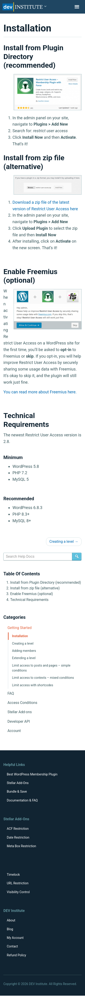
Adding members (24, 651)
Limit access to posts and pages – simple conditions (41, 668)
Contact (12, 946)
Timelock (13, 874)
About (11, 920)
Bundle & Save (17, 791)
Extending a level (24, 658)
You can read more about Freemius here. (40, 392)
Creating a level (63, 541)
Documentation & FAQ (22, 800)
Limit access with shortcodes (32, 685)
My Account (15, 938)
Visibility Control (18, 892)
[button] (45, 6)
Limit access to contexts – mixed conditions (43, 677)
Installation (20, 636)
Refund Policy (16, 955)
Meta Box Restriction (21, 846)
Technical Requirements (29, 600)
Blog (10, 929)
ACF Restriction (18, 828)
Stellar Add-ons (19, 712)
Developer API (18, 721)
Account (14, 731)
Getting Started (19, 628)
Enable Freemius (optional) (31, 594)
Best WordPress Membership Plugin (32, 774)
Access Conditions (22, 703)
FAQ (10, 693)
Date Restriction (18, 837)
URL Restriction (18, 883)
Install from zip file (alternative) (35, 588)
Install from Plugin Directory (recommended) (45, 582)
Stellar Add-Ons (18, 783)
